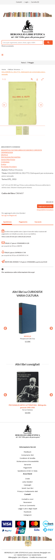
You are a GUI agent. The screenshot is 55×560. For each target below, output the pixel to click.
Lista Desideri (27, 482)
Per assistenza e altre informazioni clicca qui (18, 272)
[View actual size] (32, 79)
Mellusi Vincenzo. (14, 69)
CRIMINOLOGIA (7, 152)
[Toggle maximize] (42, 79)
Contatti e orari (27, 499)
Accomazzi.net (41, 557)
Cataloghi (27, 485)
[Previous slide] (4, 105)
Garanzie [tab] (38, 222)
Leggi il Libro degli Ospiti (27, 509)
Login (26, 2)
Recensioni (27, 502)
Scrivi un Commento (27, 505)
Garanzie (27, 465)
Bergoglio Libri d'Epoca (19, 557)
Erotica (3, 164)
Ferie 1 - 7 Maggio (27, 63)
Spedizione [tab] (7, 222)
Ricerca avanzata (8, 46)
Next (50, 328)
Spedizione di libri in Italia (27, 471)
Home (4, 69)
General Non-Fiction (8, 160)
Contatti (19, 2)
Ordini (27, 479)
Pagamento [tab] (23, 222)
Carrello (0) (35, 2)
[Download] (37, 79)
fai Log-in (5, 215)
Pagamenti (27, 468)
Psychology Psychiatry (9, 167)
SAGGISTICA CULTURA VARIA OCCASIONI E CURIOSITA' (21, 150)
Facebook (27, 512)
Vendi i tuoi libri (27, 488)
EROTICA (4, 155)
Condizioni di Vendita (27, 458)
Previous (4, 328)
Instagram (28, 515)
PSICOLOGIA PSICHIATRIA (10, 157)
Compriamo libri (27, 455)
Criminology (5, 162)
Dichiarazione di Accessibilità (28, 461)
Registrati (13, 215)
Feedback (27, 452)
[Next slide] (40, 105)
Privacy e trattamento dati (27, 491)
